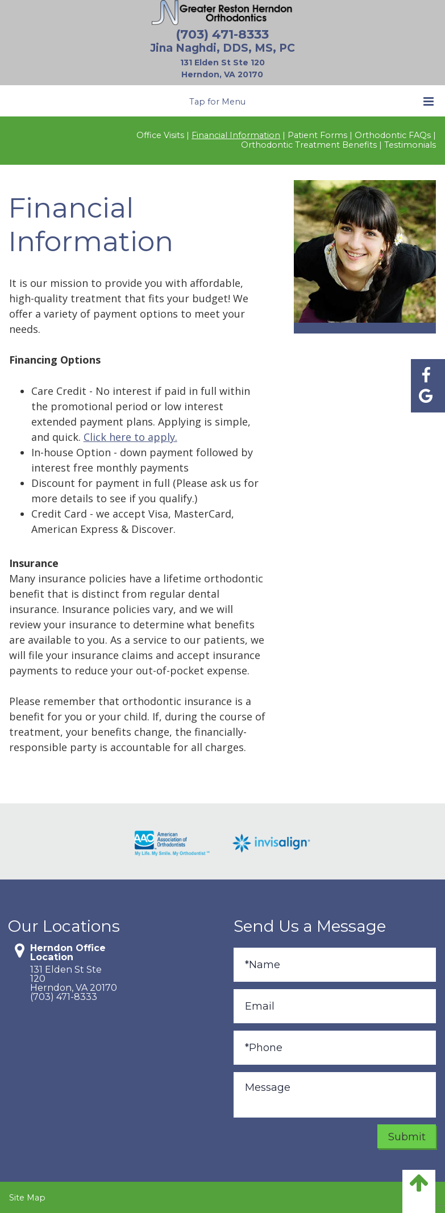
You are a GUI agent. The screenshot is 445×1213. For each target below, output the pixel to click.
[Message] (335, 1095)
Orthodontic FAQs (393, 135)
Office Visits (160, 135)
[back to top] (418, 1191)
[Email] (335, 1006)
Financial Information (236, 135)
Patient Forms (317, 135)
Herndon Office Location (68, 952)
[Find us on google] (426, 396)
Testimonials (410, 145)
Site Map (27, 1198)
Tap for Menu (311, 101)
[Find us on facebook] (426, 375)
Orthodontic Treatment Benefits (309, 145)
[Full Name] (335, 965)
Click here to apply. (130, 437)
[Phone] (335, 1048)
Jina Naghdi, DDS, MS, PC (222, 48)
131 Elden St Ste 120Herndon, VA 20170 (72, 978)
